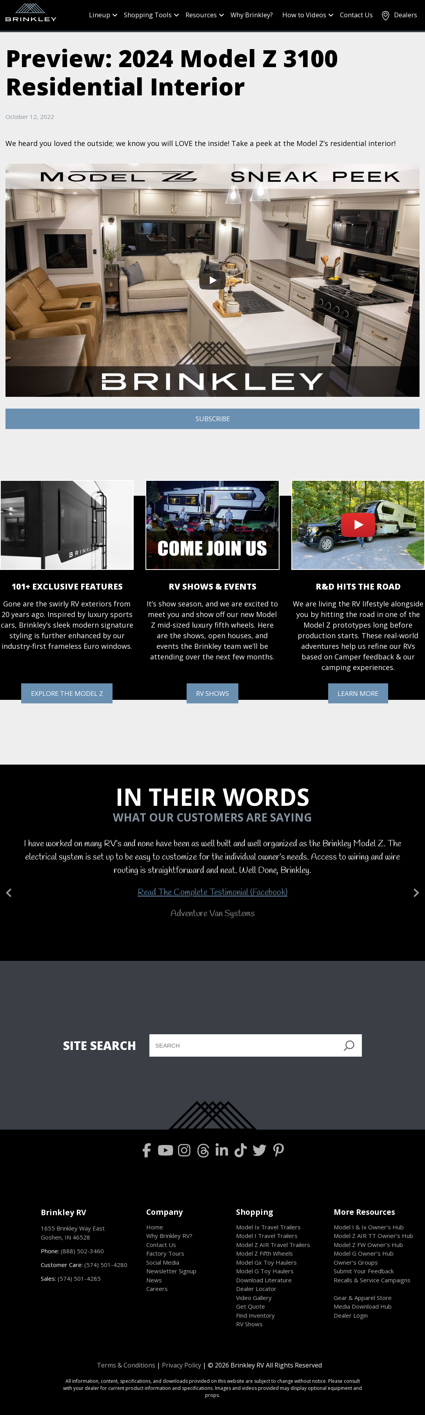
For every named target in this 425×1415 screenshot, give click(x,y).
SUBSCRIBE (213, 418)
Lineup (99, 14)
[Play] (212, 280)
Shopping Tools (148, 14)
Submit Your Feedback (364, 1271)
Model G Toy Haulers (265, 1271)
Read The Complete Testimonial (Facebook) (212, 892)
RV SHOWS (212, 693)
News (154, 1280)
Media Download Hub (363, 1306)
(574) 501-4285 (79, 1278)
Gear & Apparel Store (363, 1298)
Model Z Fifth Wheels (264, 1253)
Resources (201, 14)
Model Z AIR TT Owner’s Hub (373, 1236)
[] (349, 1045)
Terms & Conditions (126, 1365)
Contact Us (356, 14)
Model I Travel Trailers (267, 1236)
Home (154, 1227)
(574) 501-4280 (105, 1265)
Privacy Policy (181, 1365)
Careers (157, 1289)
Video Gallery (254, 1298)
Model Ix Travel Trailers (268, 1227)
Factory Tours (165, 1253)
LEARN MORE (358, 693)
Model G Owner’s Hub (364, 1253)
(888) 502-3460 (82, 1251)
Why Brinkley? (252, 14)
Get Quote (250, 1306)
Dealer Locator (256, 1289)
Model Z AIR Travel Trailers (273, 1245)
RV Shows (249, 1324)
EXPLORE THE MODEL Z (67, 693)
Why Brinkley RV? (169, 1236)
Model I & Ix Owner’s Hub (369, 1227)
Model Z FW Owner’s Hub (368, 1245)
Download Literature (264, 1280)
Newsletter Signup (171, 1271)
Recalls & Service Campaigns (372, 1280)
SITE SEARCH (99, 1045)
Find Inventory (255, 1315)
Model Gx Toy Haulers (266, 1262)
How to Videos (304, 14)
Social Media (162, 1262)
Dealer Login (351, 1315)
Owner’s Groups (356, 1262)
